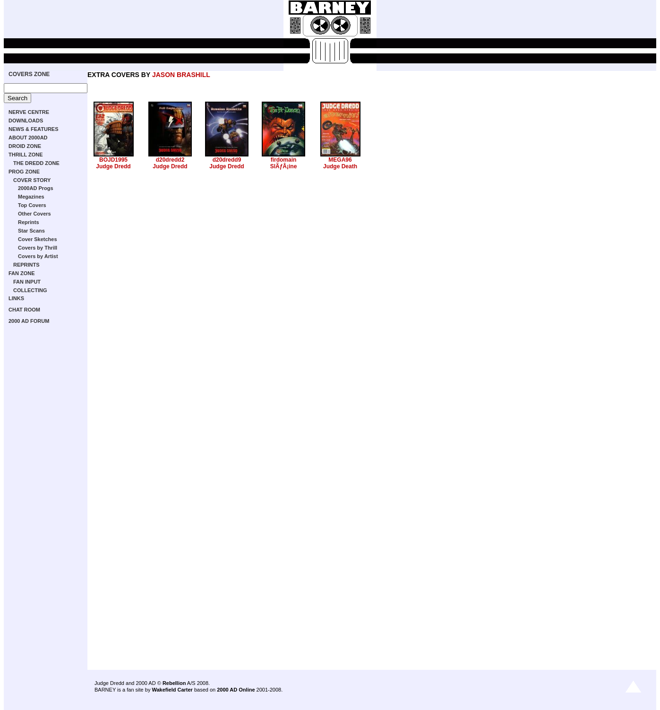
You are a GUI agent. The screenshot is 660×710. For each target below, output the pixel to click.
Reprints (28, 222)
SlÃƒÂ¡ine (283, 166)
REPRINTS (26, 265)
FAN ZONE (22, 273)
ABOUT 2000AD (28, 137)
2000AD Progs (35, 188)
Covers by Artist (38, 256)
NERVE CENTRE (29, 112)
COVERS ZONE (29, 74)
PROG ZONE (24, 171)
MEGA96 (339, 159)
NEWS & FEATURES (34, 129)
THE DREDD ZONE (36, 163)
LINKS (16, 298)
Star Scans (31, 231)
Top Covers (32, 205)
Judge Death (340, 166)
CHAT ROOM (24, 309)
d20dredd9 (227, 159)
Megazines (31, 196)
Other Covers (34, 213)
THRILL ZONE (26, 154)
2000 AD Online (236, 690)
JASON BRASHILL (181, 74)
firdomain (284, 159)
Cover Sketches (37, 239)
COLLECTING (30, 290)
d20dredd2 (170, 159)
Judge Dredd (113, 166)
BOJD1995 (113, 159)
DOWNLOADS (26, 120)
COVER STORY (32, 180)
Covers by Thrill (37, 248)
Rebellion (174, 683)
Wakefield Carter (172, 690)
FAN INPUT (27, 282)
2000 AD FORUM (29, 321)
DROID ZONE (25, 146)
